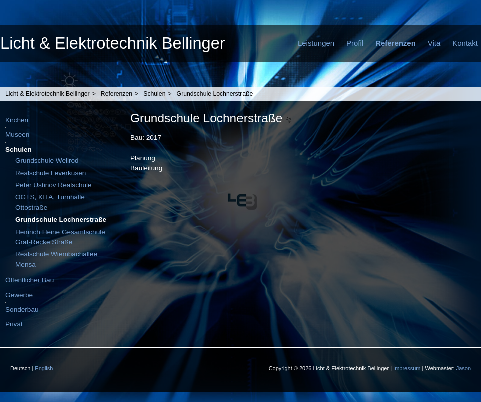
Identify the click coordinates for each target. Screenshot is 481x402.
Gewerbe (19, 295)
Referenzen (395, 43)
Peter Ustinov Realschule (53, 185)
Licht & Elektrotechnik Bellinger (112, 43)
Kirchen (16, 120)
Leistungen (316, 43)
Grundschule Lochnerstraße (215, 93)
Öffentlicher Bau (29, 280)
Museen (17, 134)
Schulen (154, 93)
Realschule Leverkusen (50, 173)
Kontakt (465, 43)
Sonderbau (22, 309)
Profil (354, 43)
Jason (463, 368)
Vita (434, 43)
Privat (14, 324)
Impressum (406, 368)
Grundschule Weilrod (47, 160)
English (44, 368)
